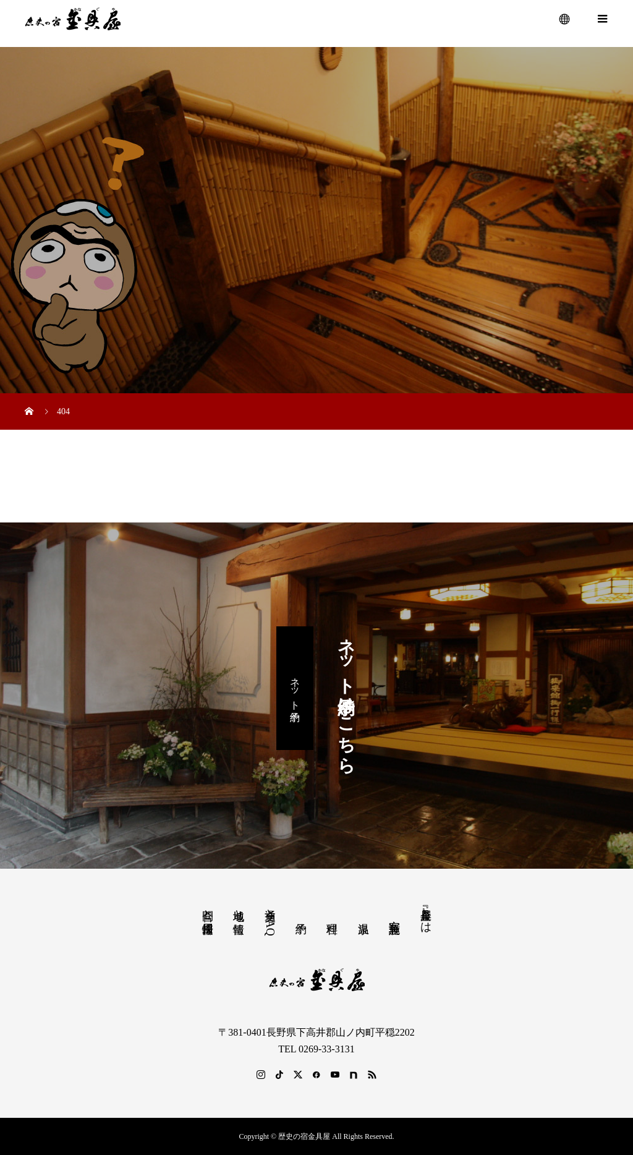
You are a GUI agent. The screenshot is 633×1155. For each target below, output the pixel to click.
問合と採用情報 (208, 908)
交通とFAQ (270, 918)
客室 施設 (394, 913)
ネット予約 (295, 688)
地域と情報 (238, 908)
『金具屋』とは (426, 914)
